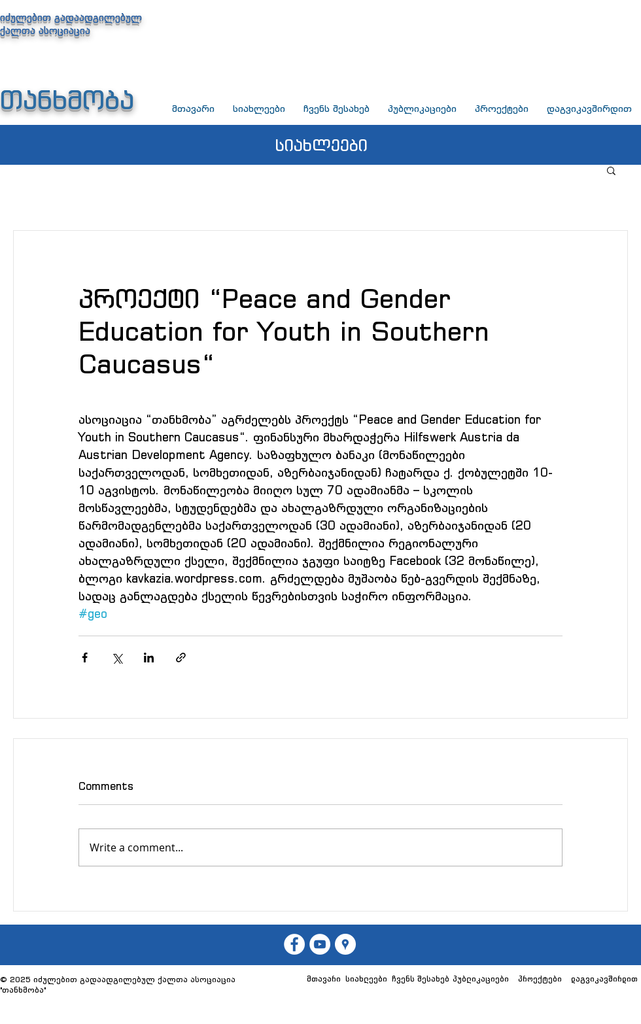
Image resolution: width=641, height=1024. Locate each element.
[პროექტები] (539, 979)
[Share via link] (181, 657)
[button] (611, 170)
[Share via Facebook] (84, 657)
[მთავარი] (323, 979)
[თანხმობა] (319, 944)
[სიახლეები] (366, 979)
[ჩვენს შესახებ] (420, 979)
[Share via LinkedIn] (149, 657)
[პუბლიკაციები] (481, 979)
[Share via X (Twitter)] (117, 657)
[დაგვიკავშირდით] (604, 979)
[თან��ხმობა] (294, 944)
